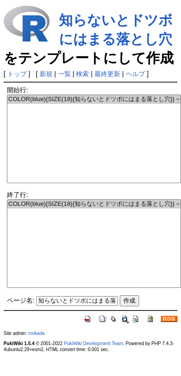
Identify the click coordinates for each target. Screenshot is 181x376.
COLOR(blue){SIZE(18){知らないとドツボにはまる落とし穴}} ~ (94, 99)
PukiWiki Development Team (93, 343)
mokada (36, 333)
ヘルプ (135, 74)
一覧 (64, 74)
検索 (82, 74)
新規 (46, 74)
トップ (17, 74)
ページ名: (21, 300)
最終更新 (107, 74)
